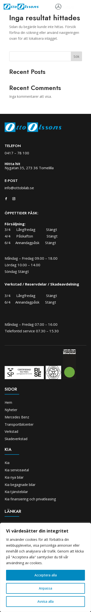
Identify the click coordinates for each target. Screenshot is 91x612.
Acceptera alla (45, 575)
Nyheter (11, 409)
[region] (45, 567)
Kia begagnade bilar (20, 484)
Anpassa (45, 588)
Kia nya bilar (14, 477)
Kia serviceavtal (17, 470)
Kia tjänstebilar (16, 491)
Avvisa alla (45, 601)
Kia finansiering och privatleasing (30, 499)
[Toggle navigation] (80, 7)
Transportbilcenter (19, 424)
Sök (76, 56)
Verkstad (11, 431)
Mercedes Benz (17, 417)
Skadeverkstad (16, 438)
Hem (8, 402)
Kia (7, 462)
